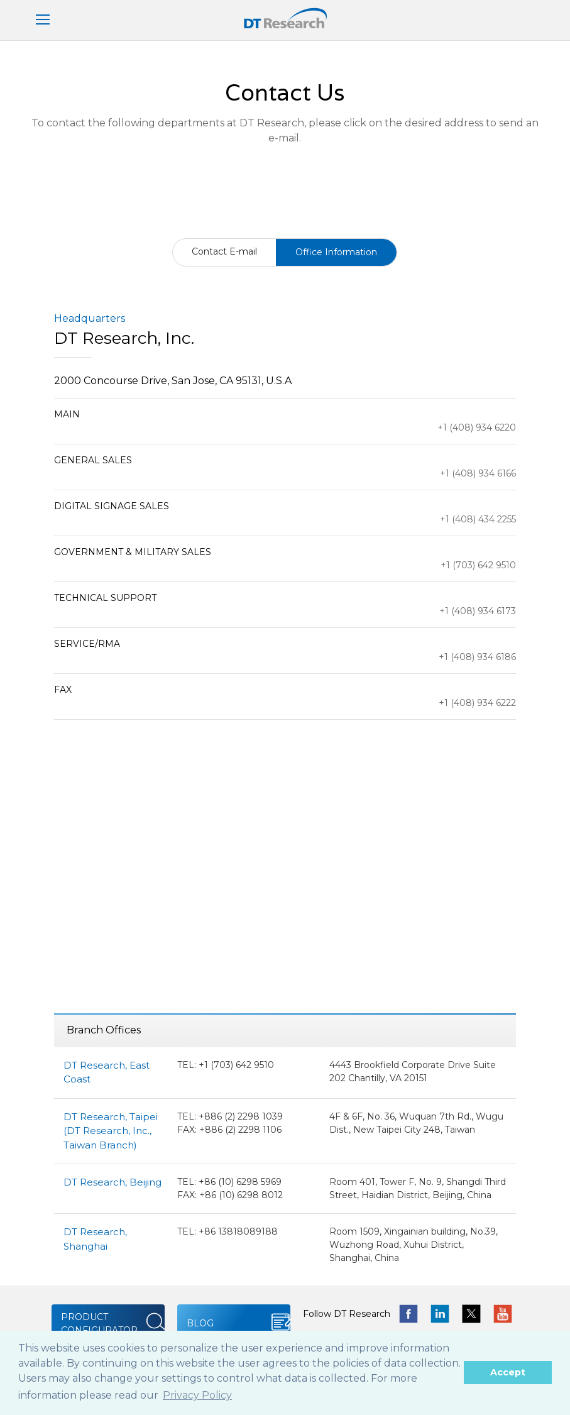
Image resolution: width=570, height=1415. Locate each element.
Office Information (336, 252)
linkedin (439, 1313)
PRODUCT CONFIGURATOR (99, 1323)
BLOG (200, 1323)
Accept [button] (507, 1372)
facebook (408, 1313)
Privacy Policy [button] (197, 1395)
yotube (502, 1313)
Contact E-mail (224, 251)
